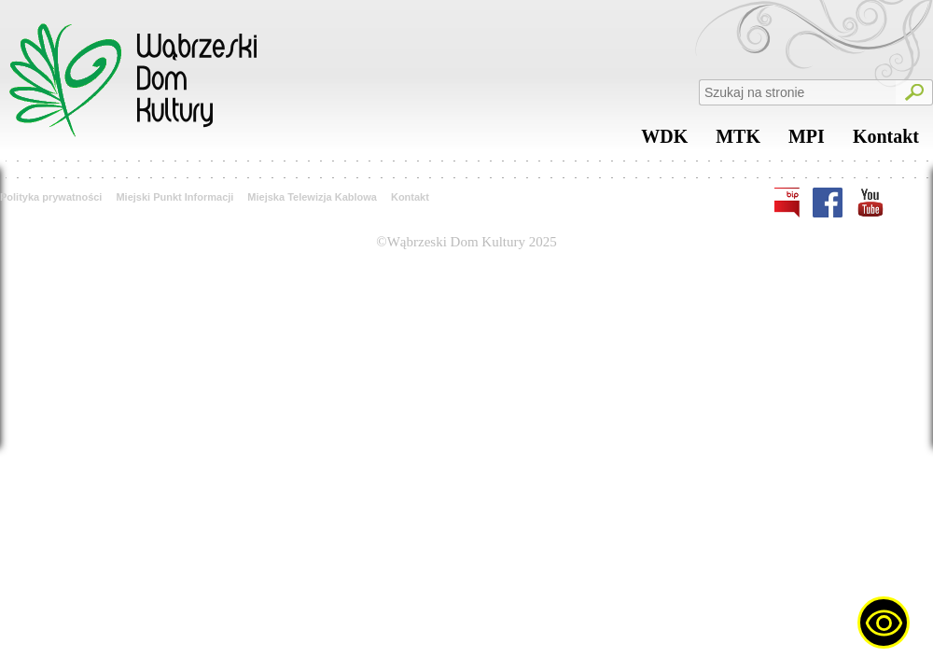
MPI (806, 141)
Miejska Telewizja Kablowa (312, 197)
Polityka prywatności (51, 197)
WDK (664, 141)
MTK (738, 141)
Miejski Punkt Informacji (174, 197)
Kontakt (886, 141)
